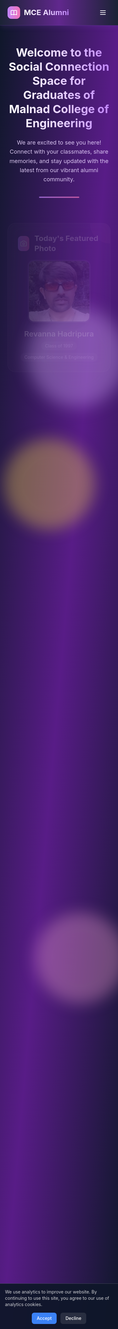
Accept (44, 1318)
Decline (73, 1318)
